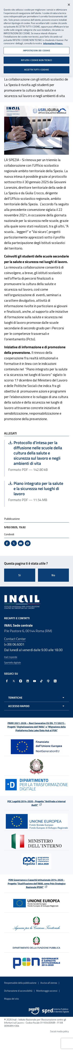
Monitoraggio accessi (46, 990)
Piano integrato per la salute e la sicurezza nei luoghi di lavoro (36, 488)
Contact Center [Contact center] (15, 638)
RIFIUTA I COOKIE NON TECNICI (36, 58)
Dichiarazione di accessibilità (18, 990)
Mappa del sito (11, 998)
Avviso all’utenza (48, 983)
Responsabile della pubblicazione (20, 983)
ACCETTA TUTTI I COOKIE (36, 68)
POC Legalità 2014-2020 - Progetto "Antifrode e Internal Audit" (36, 803)
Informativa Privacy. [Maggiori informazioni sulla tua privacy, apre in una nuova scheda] (53, 42)
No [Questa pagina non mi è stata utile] (53, 575)
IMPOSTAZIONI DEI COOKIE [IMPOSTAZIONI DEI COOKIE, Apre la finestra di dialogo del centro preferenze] (36, 49)
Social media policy (59, 1031)
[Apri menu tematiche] (36, 697)
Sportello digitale (12, 662)
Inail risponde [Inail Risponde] (10, 657)
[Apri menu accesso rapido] (36, 706)
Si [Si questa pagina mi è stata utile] (19, 575)
